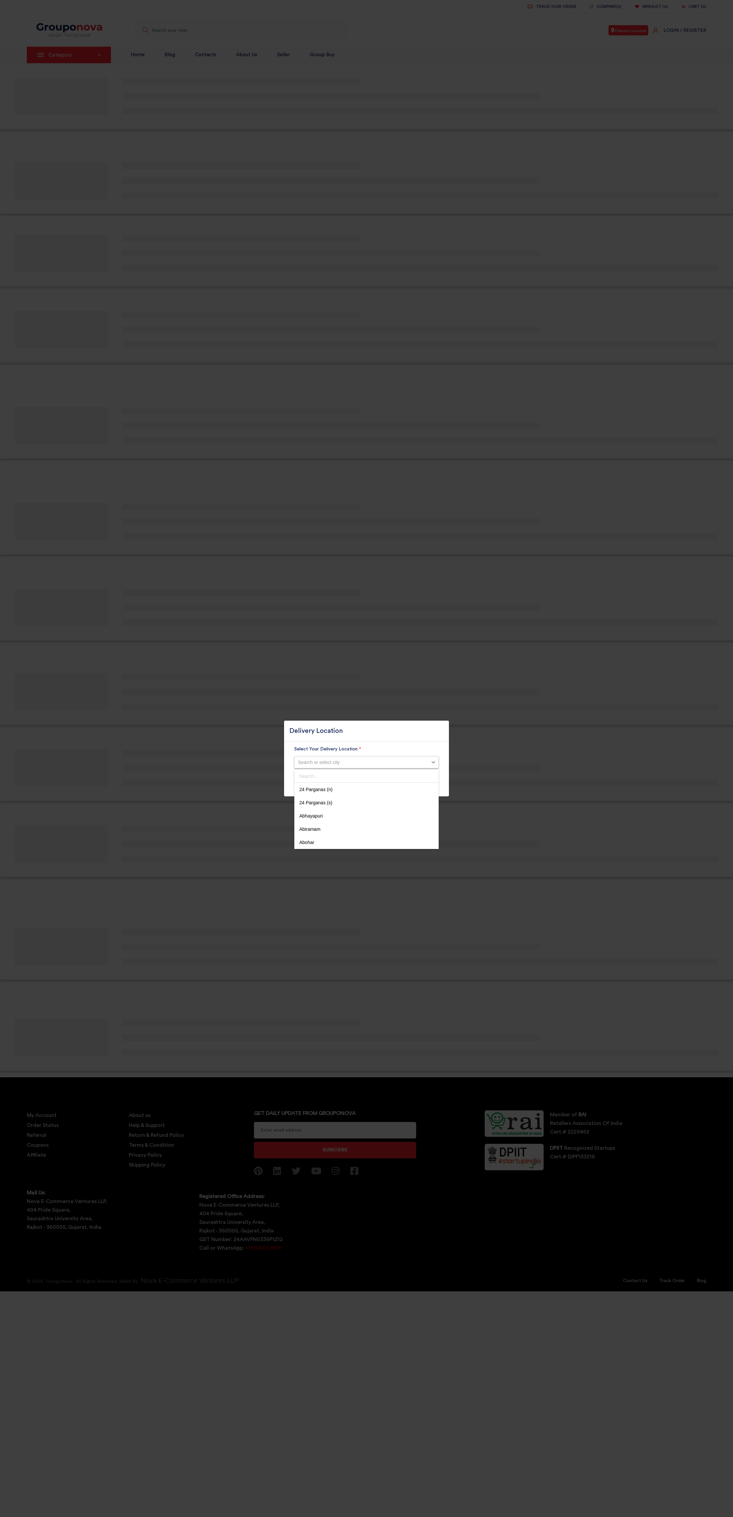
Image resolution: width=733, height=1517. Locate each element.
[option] (366, 789)
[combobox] (366, 762)
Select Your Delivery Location (327, 749)
